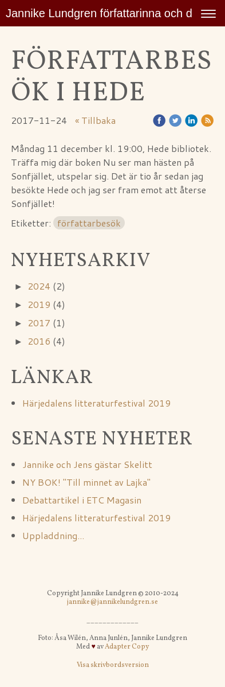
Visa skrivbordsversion (113, 665)
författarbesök (89, 222)
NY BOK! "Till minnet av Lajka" (87, 482)
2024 (38, 285)
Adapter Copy (127, 646)
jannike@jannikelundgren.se (112, 602)
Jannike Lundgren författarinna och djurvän (114, 13)
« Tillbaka (95, 120)
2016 (38, 341)
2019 (38, 304)
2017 (38, 322)
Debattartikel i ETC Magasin (81, 499)
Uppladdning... (53, 535)
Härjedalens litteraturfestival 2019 (96, 402)
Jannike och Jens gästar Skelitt (87, 464)
